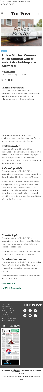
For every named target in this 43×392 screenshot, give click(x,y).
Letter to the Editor (7, 314)
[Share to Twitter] (6, 80)
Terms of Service (9, 319)
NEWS (4, 51)
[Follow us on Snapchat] (35, 316)
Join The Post (7, 311)
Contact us (6, 307)
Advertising (7, 309)
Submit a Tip (6, 317)
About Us (5, 305)
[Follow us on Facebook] (30, 311)
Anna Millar (9, 72)
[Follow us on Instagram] (35, 311)
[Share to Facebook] (2, 80)
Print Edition (10, 325)
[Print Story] (12, 80)
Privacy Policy (8, 321)
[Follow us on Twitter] (25, 311)
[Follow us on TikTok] (25, 316)
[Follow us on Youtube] (30, 316)
